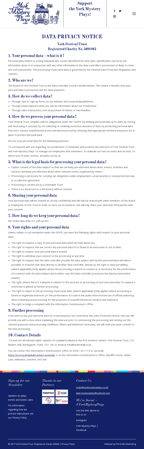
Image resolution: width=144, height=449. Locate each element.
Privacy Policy (19, 417)
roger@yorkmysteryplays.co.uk (92, 387)
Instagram (81, 420)
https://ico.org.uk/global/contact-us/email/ (31, 355)
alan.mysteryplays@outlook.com (93, 393)
